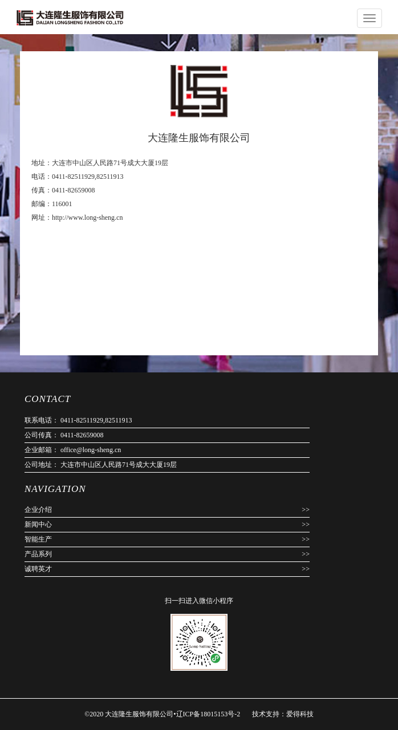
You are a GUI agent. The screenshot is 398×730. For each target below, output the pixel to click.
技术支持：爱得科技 (283, 714)
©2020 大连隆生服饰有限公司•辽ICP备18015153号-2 (163, 714)
